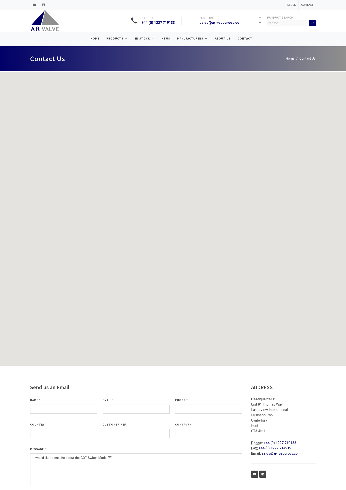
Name (35, 400)
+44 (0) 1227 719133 (158, 23)
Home (290, 58)
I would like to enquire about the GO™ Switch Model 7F (136, 469)
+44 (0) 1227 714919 (275, 448)
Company (183, 424)
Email (108, 400)
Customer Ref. (115, 424)
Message (38, 449)
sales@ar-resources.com (221, 23)
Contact (307, 4)
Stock (291, 4)
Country (38, 424)
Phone (181, 400)
